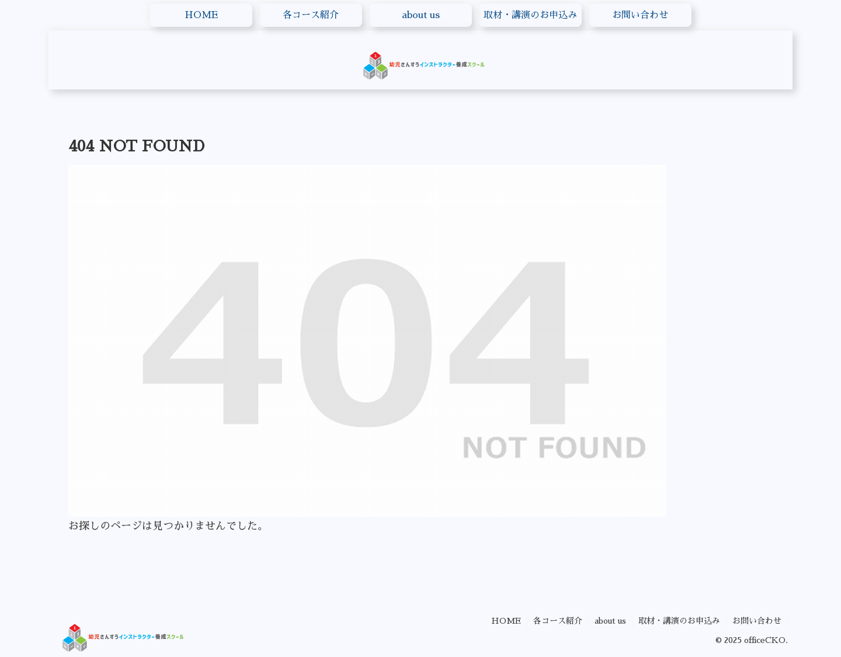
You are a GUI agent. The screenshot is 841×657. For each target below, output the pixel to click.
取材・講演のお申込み (679, 621)
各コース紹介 (557, 621)
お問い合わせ (756, 621)
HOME (506, 621)
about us (610, 621)
